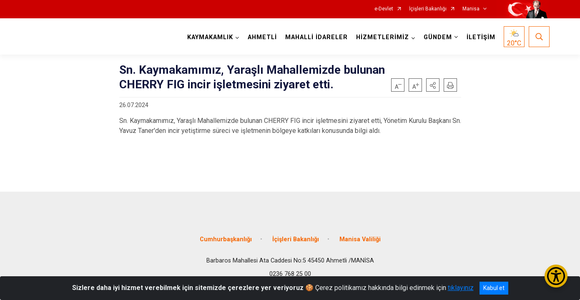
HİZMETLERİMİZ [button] (382, 37)
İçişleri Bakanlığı (428, 9)
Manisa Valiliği (360, 238)
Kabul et (494, 288)
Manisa (471, 9)
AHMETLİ (262, 37)
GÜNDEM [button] (438, 37)
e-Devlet (383, 9)
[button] (432, 85)
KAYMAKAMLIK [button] (210, 37)
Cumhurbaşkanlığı (226, 238)
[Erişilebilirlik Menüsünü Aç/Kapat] (556, 276)
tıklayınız (461, 288)
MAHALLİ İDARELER (316, 37)
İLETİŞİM (481, 37)
